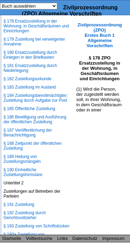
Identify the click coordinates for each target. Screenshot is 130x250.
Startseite (11, 238)
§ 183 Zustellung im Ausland (29, 87)
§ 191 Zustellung (18, 204)
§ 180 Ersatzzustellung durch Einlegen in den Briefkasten (30, 55)
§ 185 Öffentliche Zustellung (29, 108)
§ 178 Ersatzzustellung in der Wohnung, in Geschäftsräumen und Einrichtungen (36, 26)
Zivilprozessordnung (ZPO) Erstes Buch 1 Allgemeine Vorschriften (100, 35)
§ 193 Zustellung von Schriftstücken (36, 226)
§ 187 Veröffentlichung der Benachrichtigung (27, 133)
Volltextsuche (39, 238)
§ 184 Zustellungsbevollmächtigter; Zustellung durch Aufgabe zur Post (35, 98)
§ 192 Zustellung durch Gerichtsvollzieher (24, 215)
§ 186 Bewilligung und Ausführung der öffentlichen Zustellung (34, 119)
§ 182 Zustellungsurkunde (27, 78)
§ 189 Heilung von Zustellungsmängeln (22, 159)
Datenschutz (84, 238)
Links (62, 238)
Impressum (113, 238)
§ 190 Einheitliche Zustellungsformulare (22, 172)
